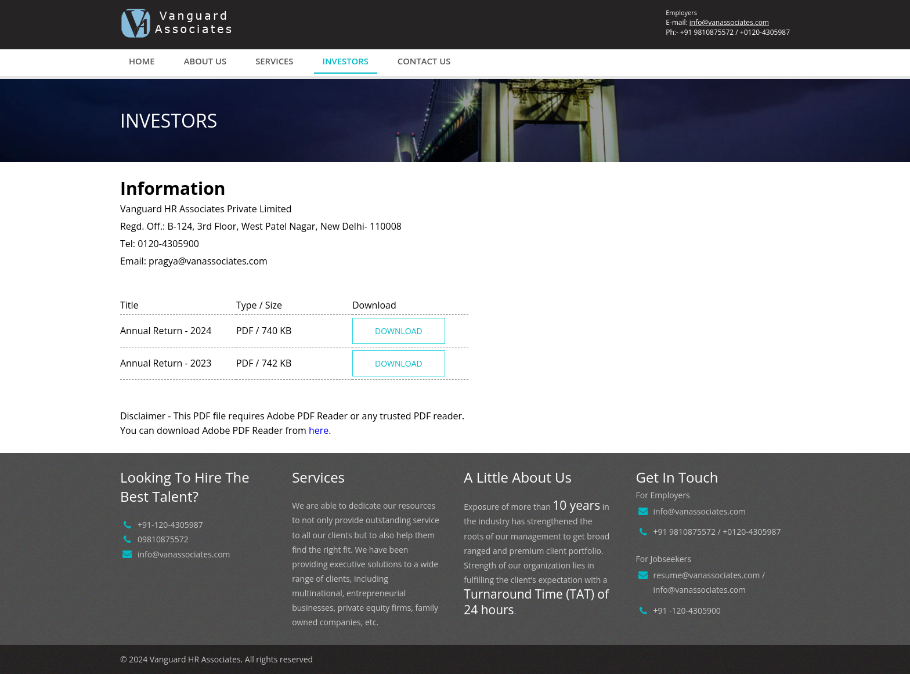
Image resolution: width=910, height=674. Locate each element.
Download (399, 330)
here (318, 430)
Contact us (424, 61)
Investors (346, 61)
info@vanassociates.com (729, 22)
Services (274, 61)
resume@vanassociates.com (706, 575)
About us (205, 61)
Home (142, 61)
